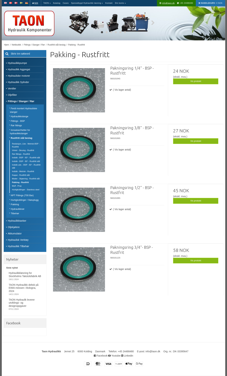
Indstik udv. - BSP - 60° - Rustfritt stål (26, 166)
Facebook (100, 355)
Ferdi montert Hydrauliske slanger (23, 110)
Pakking (15, 204)
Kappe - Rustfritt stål (21, 175)
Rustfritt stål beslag (21, 138)
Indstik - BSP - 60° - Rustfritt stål (26, 157)
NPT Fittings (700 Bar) (22, 195)
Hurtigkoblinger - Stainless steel (26, 190)
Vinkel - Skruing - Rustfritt (23, 150)
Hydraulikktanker (17, 220)
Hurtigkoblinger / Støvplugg (25, 200)
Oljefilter (12, 94)
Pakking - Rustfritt (20, 182)
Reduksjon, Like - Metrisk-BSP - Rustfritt (26, 145)
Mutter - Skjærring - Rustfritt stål (26, 179)
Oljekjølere (14, 227)
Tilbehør (15, 213)
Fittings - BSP (18, 121)
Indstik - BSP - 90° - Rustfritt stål (26, 161)
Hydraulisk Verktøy (18, 239)
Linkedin (127, 355)
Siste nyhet (12, 268)
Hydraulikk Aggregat (19, 69)
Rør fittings (16, 125)
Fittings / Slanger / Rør (21, 101)
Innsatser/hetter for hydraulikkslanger (20, 132)
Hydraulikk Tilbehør (18, 246)
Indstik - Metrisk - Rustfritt (23, 171)
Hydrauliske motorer (19, 75)
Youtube (114, 355)
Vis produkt (195, 81)
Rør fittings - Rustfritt (21, 154)
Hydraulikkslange (19, 116)
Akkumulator (15, 233)
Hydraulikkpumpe (17, 63)
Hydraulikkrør (17, 209)
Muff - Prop (17, 186)
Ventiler (12, 88)
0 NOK (210, 3)
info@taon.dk (168, 3)
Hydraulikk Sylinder (18, 82)
